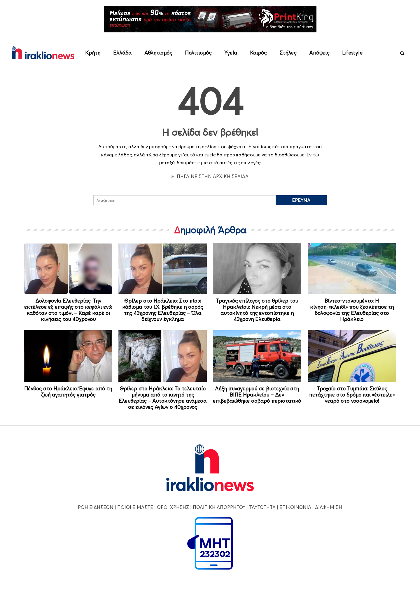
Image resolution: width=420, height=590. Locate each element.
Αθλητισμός (158, 53)
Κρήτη (92, 53)
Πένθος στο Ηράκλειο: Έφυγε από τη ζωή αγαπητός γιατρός (68, 391)
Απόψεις (319, 53)
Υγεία (230, 53)
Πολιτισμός (198, 53)
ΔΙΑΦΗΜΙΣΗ (328, 507)
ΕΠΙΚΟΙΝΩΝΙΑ (295, 507)
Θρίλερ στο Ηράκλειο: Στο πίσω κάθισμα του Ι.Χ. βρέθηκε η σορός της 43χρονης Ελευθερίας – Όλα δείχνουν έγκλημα (162, 310)
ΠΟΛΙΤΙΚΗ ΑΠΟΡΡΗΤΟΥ (219, 507)
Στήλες (287, 53)
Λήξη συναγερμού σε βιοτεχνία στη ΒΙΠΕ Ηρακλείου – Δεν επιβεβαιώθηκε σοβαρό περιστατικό (257, 394)
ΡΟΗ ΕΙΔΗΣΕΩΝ (95, 507)
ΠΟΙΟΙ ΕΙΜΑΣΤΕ (135, 507)
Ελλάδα (122, 53)
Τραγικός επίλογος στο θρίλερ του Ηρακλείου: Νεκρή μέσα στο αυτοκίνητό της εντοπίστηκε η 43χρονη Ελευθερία (257, 310)
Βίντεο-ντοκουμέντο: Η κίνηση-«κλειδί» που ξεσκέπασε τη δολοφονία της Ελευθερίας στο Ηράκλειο (352, 310)
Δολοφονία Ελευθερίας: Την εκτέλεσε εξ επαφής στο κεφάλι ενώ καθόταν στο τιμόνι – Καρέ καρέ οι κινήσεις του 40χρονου (68, 310)
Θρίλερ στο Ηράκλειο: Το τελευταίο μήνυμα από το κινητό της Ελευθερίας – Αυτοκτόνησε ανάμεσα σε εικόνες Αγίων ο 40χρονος (162, 397)
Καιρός (258, 53)
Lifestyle (352, 53)
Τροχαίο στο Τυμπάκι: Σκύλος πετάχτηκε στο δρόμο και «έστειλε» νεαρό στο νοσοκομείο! (352, 394)
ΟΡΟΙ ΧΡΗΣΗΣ (173, 507)
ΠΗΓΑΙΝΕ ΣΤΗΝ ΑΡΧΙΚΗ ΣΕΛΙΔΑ (210, 176)
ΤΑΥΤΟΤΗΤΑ (262, 507)
